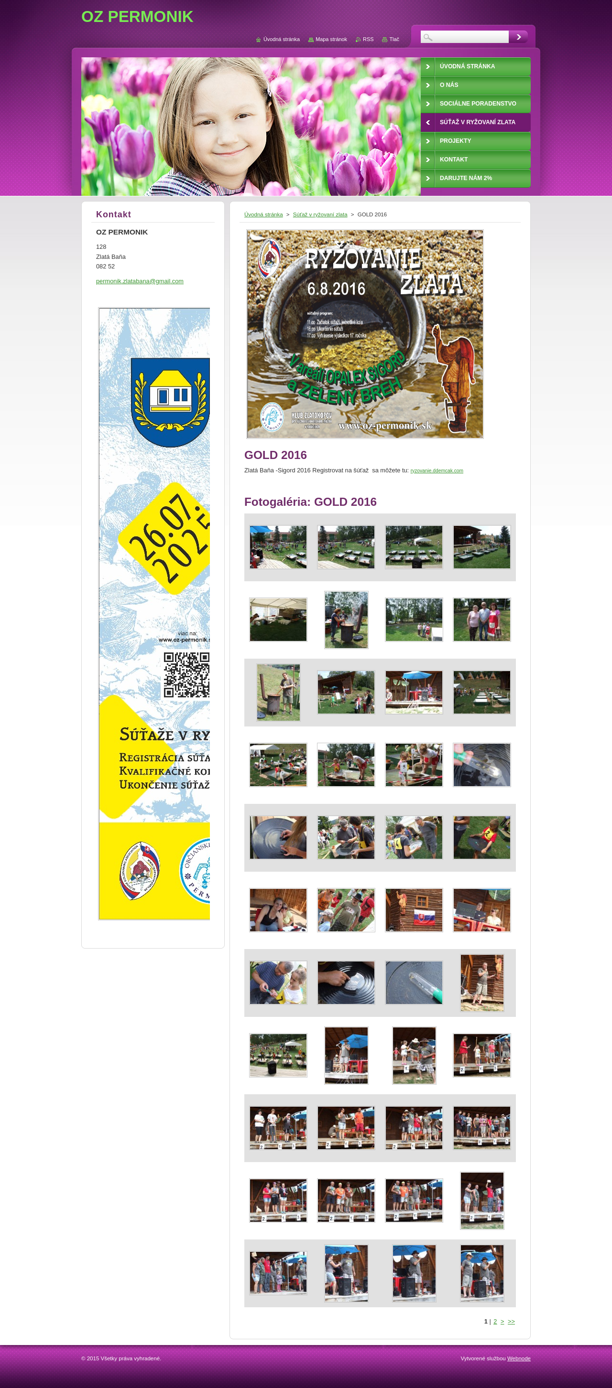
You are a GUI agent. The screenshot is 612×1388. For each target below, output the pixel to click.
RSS (368, 39)
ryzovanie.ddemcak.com (437, 470)
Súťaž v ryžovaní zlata (320, 214)
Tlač (394, 39)
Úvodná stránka (263, 214)
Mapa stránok (331, 39)
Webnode (519, 1358)
